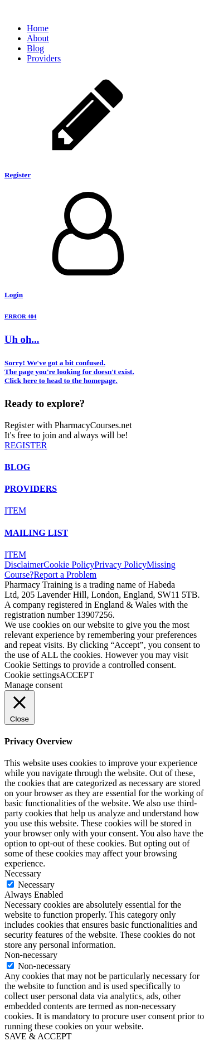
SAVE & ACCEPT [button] (38, 1036)
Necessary (36, 884)
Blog (35, 48)
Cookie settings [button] (32, 675)
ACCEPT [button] (77, 675)
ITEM (15, 510)
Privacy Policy (120, 564)
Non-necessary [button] (30, 955)
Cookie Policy (68, 564)
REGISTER (25, 445)
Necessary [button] (22, 873)
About (38, 38)
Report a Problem (64, 574)
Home (37, 28)
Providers (44, 58)
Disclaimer (23, 564)
